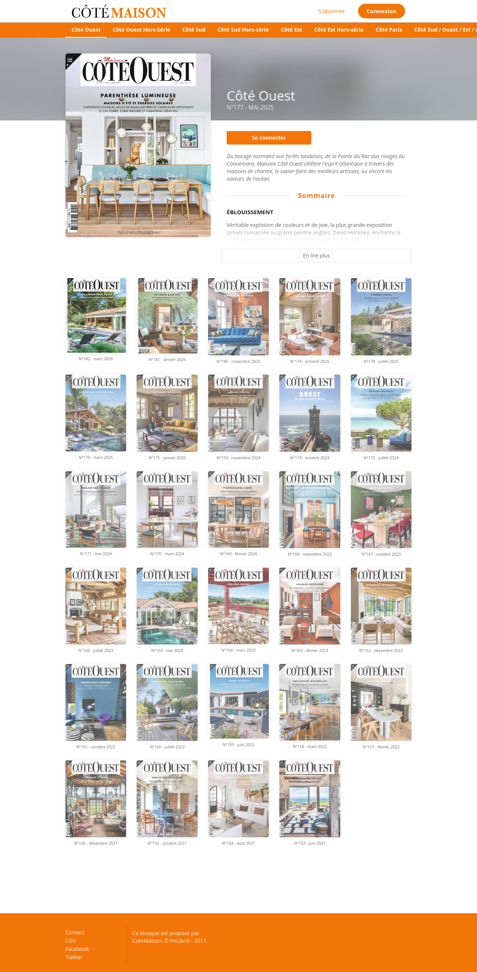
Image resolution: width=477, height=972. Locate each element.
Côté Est (291, 29)
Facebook (77, 948)
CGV (71, 940)
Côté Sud (193, 29)
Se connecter (269, 137)
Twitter (74, 957)
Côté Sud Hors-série (243, 29)
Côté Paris (389, 29)
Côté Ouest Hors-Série (141, 29)
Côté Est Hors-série (338, 29)
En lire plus (316, 255)
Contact (75, 932)
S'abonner (332, 11)
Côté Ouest (86, 29)
